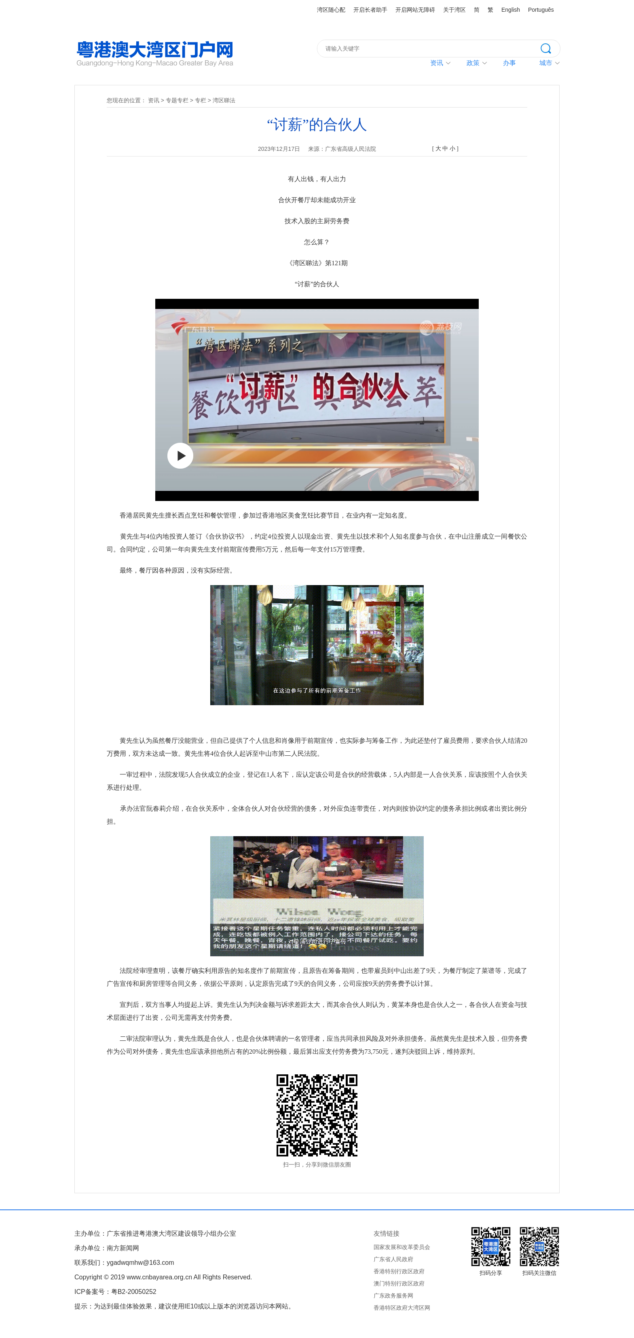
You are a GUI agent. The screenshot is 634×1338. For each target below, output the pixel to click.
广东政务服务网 (393, 1295)
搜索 (550, 47)
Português (541, 9)
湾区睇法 (224, 100)
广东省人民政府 (393, 1259)
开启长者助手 (370, 9)
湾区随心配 (331, 9)
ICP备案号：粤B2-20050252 (115, 1291)
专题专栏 (177, 100)
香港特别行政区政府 (399, 1271)
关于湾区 (454, 9)
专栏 (200, 100)
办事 (509, 62)
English (510, 9)
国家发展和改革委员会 (402, 1247)
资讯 (436, 62)
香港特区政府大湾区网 (402, 1307)
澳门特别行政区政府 (399, 1283)
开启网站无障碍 (415, 9)
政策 (473, 62)
